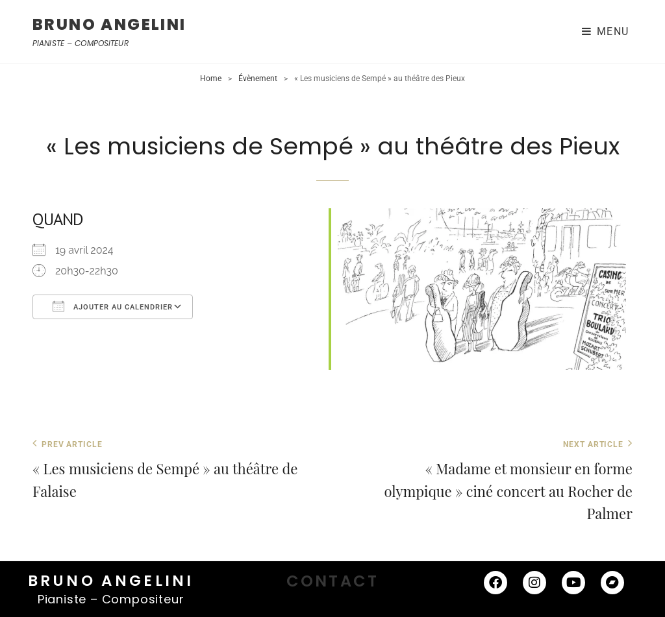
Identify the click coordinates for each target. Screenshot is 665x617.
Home (210, 78)
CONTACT (332, 581)
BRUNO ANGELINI (109, 24)
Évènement (257, 78)
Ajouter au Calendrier (113, 306)
